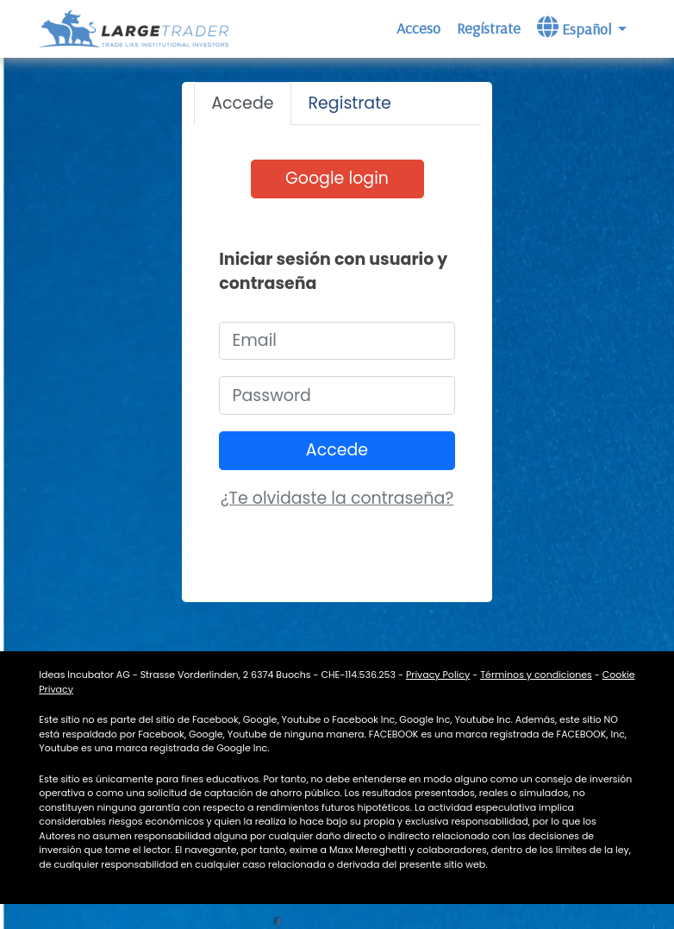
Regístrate (489, 28)
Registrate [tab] (350, 103)
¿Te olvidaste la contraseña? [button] (337, 498)
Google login (337, 178)
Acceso (418, 28)
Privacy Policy (438, 674)
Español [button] (576, 27)
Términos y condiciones (536, 674)
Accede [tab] (242, 103)
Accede (337, 449)
